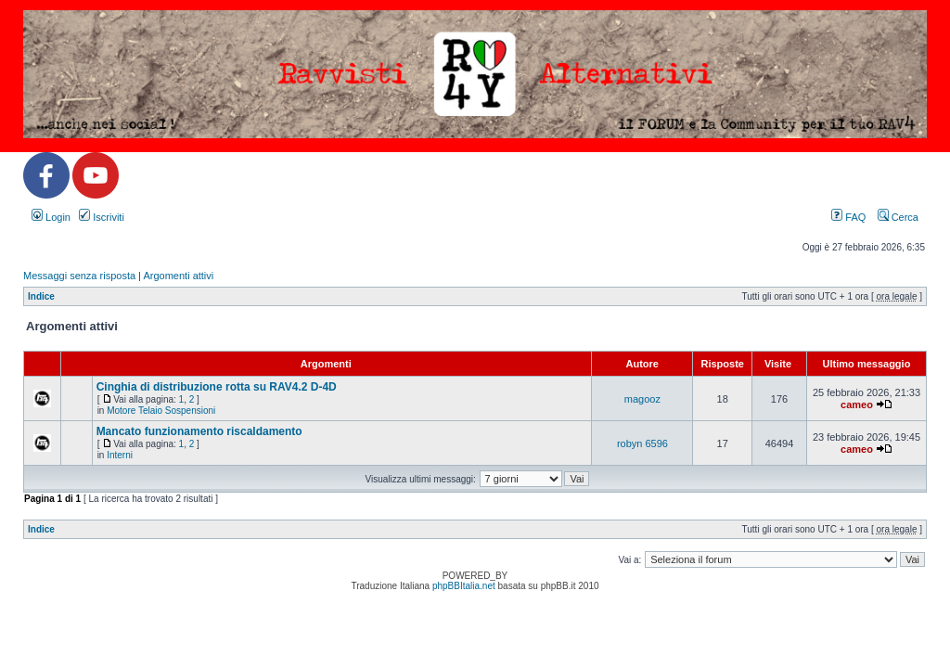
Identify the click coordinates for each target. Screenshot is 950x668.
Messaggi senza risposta (79, 275)
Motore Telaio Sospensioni (161, 410)
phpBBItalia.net (463, 586)
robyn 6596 (642, 443)
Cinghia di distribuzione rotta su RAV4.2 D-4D (216, 386)
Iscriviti (101, 217)
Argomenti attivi (178, 275)
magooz (642, 399)
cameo (857, 404)
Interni (120, 455)
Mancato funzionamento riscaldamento (199, 431)
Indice (41, 296)
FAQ (848, 217)
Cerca (898, 217)
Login (51, 217)
